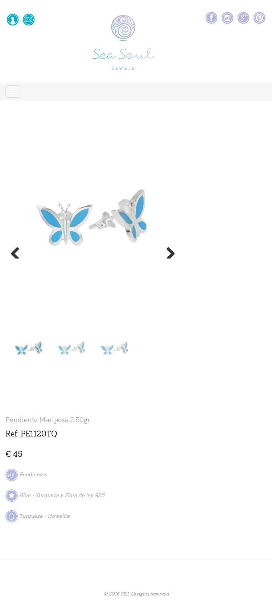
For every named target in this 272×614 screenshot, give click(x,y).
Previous (18, 251)
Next (168, 251)
